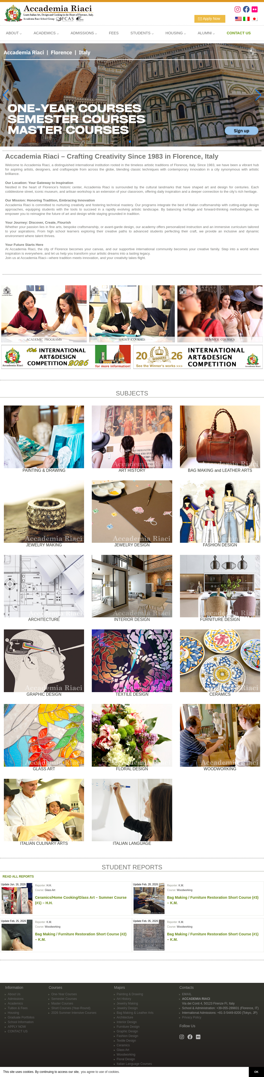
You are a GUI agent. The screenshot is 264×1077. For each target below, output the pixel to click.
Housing (13, 1013)
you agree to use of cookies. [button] (100, 1072)
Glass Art (50, 890)
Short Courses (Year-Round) (70, 1008)
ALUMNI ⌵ (206, 33)
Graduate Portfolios (21, 1017)
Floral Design (126, 1059)
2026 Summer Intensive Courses (73, 1013)
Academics (15, 1003)
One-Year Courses (64, 994)
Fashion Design (127, 1036)
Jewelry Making (127, 1003)
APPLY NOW (17, 1027)
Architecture (125, 1017)
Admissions (15, 999)
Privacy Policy (191, 1017)
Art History (124, 999)
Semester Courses (64, 999)
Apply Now (211, 19)
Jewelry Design (127, 1008)
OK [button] (256, 1071)
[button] (130, 142)
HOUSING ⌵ (176, 33)
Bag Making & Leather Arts (135, 1013)
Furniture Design (128, 1027)
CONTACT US (18, 1031)
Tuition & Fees (18, 1008)
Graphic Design (127, 1031)
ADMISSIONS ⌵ (84, 33)
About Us (14, 994)
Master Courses (62, 1003)
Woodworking (184, 890)
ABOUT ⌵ (14, 33)
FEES (114, 33)
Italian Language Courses (134, 1064)
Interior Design (127, 1022)
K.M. (181, 885)
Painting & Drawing (130, 994)
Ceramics (123, 1045)
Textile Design (126, 1040)
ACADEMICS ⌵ (46, 33)
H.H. (49, 885)
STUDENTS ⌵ (142, 33)
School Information (21, 1022)
